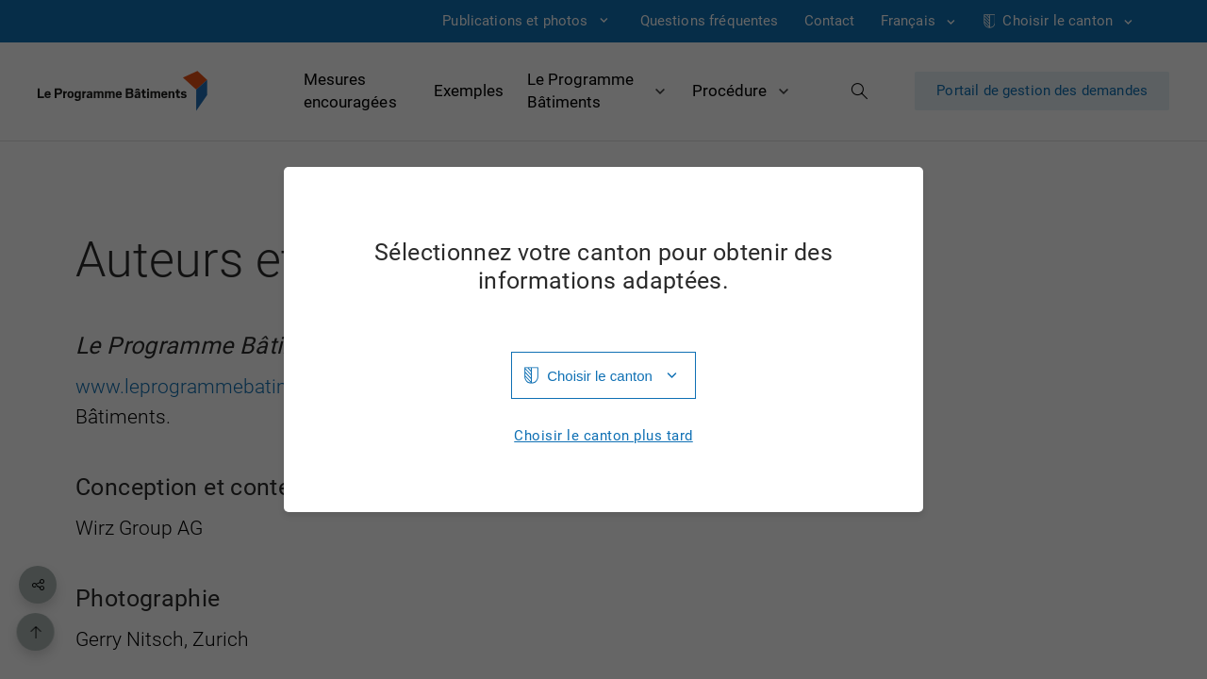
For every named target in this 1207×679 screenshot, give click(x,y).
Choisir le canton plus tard (603, 436)
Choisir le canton (600, 376)
